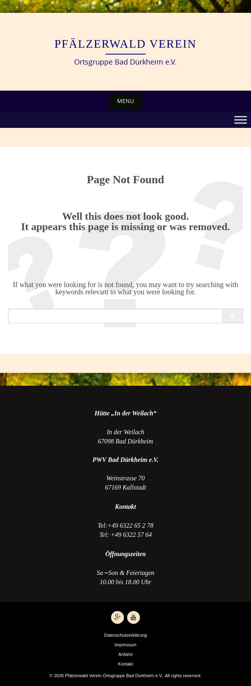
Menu (125, 101)
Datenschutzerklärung (125, 635)
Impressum (125, 644)
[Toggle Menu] (240, 119)
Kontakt (125, 664)
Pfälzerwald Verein (126, 43)
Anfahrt (125, 654)
